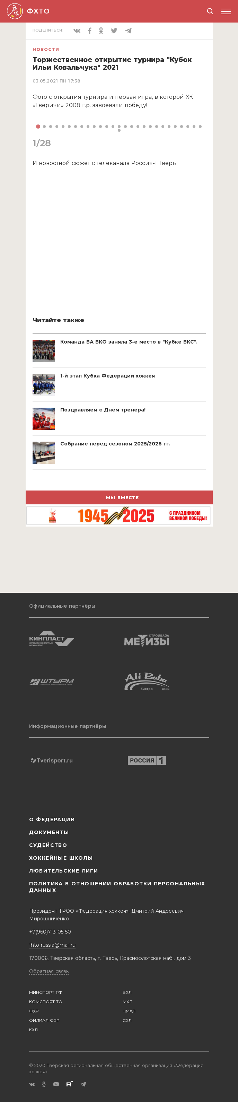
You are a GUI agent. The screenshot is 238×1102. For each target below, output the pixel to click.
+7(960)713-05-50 (50, 932)
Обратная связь (49, 971)
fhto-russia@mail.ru (52, 945)
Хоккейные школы (61, 858)
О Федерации (52, 819)
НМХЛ (129, 1011)
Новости (46, 49)
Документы (49, 832)
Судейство (48, 845)
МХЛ (127, 1001)
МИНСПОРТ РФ (45, 992)
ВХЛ (127, 992)
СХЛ (127, 1020)
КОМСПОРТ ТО (45, 1001)
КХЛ (33, 1029)
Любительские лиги (63, 871)
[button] (38, 126)
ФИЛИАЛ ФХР (44, 1020)
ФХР (33, 1011)
